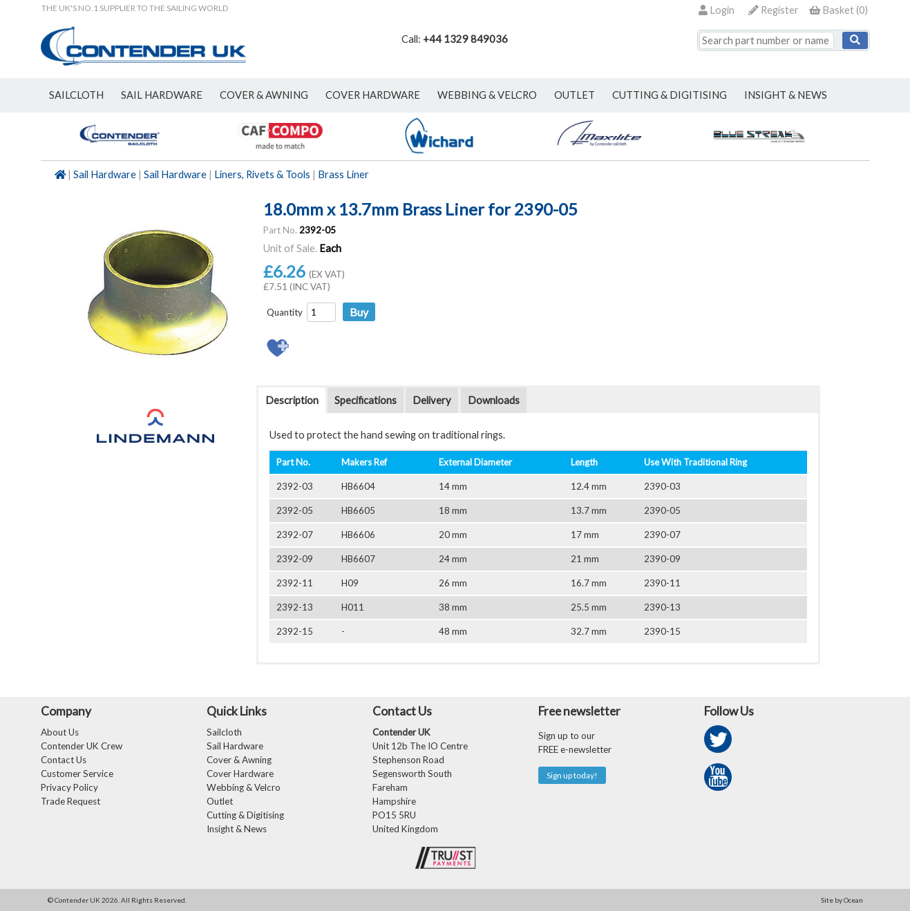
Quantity (285, 312)
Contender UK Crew (81, 745)
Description (292, 400)
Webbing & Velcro (244, 787)
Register (773, 10)
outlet (574, 95)
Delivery (432, 400)
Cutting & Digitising (669, 95)
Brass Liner (343, 174)
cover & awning (264, 95)
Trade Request (70, 801)
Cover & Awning (239, 759)
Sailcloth (224, 732)
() (838, 10)
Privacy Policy (69, 787)
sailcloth (76, 95)
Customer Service (77, 773)
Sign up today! (572, 775)
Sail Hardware (104, 174)
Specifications (365, 400)
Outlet (220, 801)
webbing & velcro (487, 95)
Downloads (494, 400)
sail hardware (161, 95)
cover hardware (372, 95)
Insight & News (785, 95)
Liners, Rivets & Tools (262, 174)
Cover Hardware (240, 773)
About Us (60, 732)
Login (716, 10)
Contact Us (63, 759)
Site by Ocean (842, 900)
